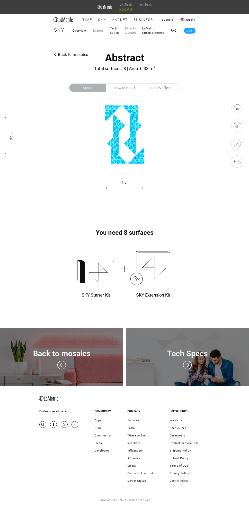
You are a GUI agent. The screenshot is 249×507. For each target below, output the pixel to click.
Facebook (53, 424)
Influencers (135, 450)
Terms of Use (179, 465)
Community (102, 435)
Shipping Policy (180, 450)
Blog (98, 428)
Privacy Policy (179, 473)
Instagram (42, 424)
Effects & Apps (130, 31)
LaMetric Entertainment (153, 31)
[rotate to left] (237, 107)
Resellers (133, 443)
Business (143, 20)
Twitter (64, 424)
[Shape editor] (237, 161)
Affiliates (133, 458)
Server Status (136, 480)
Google (74, 424)
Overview (79, 30)
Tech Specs (114, 31)
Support (167, 19)
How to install (124, 88)
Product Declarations (184, 443)
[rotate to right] (237, 125)
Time (87, 20)
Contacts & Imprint (140, 473)
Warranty (176, 420)
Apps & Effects (161, 88)
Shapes (98, 30)
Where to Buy (136, 435)
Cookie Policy (179, 480)
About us (133, 420)
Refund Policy (179, 458)
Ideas (98, 443)
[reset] (237, 143)
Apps (98, 420)
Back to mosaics (73, 54)
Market (119, 20)
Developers (102, 450)
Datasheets (177, 435)
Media (131, 465)
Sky (102, 20)
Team (131, 428)
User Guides (178, 428)
